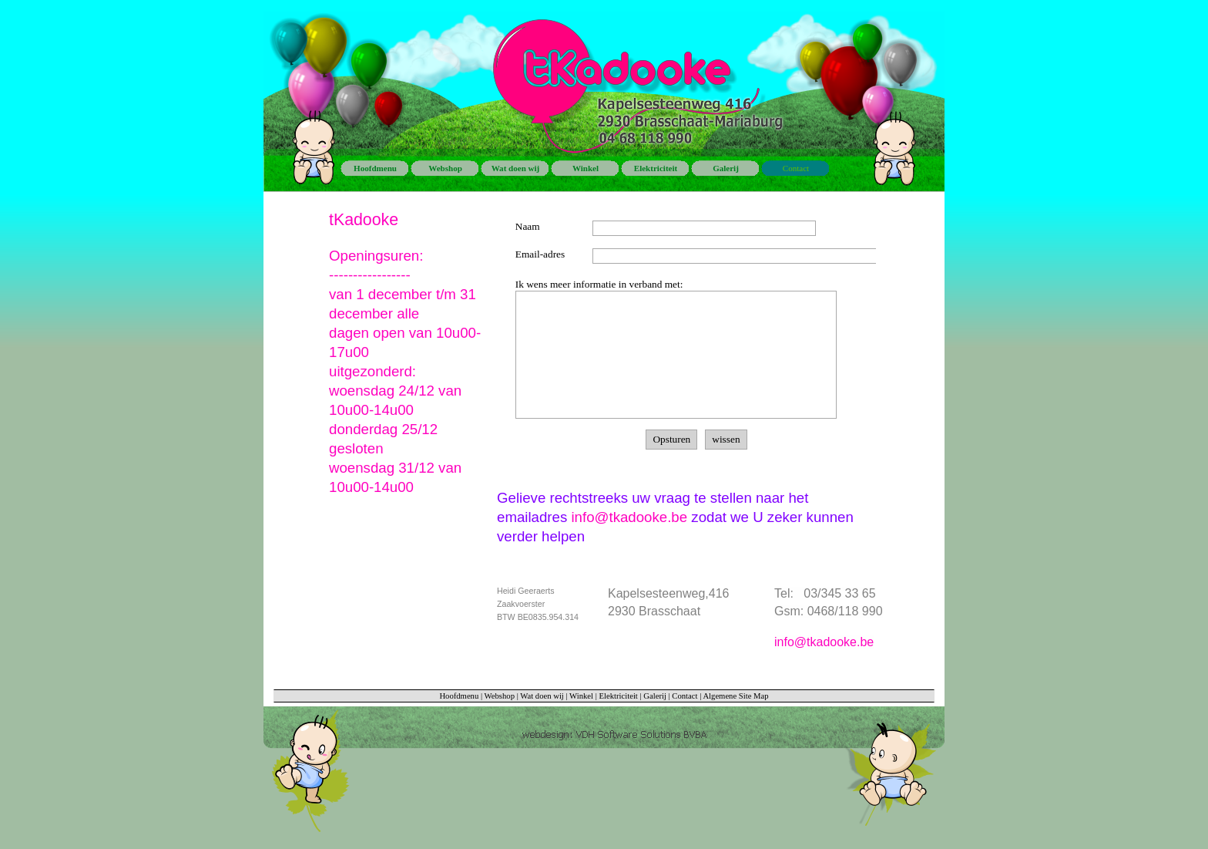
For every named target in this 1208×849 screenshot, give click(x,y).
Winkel (581, 696)
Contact (684, 696)
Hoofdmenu (458, 696)
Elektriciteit (618, 696)
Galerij (654, 696)
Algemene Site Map (735, 696)
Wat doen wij (542, 696)
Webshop (500, 696)
